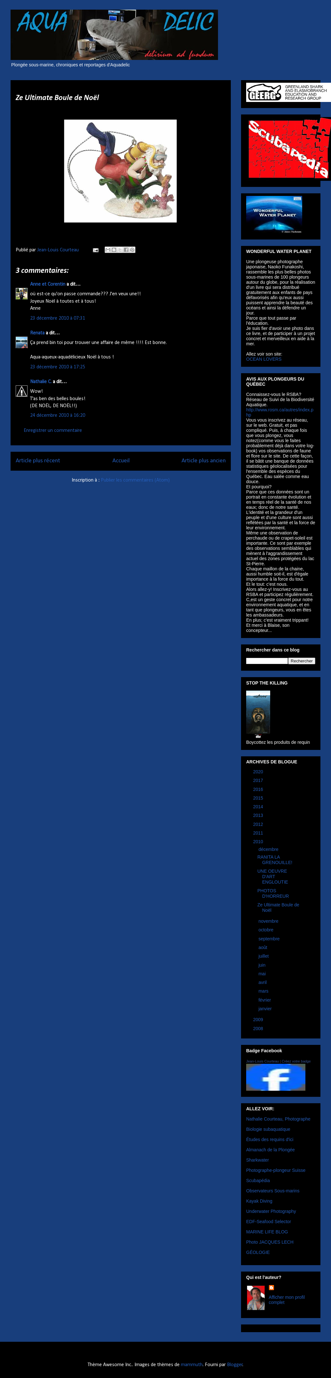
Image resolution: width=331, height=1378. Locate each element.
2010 (258, 841)
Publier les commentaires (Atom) (135, 480)
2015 (258, 798)
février (265, 1000)
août (263, 947)
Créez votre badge (296, 1061)
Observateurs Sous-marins (273, 1190)
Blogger (235, 1364)
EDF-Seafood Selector (268, 1221)
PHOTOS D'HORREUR (273, 893)
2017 (258, 780)
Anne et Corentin (47, 284)
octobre (266, 929)
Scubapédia (258, 1180)
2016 (258, 789)
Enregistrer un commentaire (53, 430)
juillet (264, 956)
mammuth (192, 1364)
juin (262, 965)
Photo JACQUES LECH (270, 1242)
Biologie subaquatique (268, 1129)
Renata (37, 333)
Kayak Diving (259, 1201)
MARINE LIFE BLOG (267, 1231)
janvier (265, 1008)
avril (263, 982)
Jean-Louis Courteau (262, 1061)
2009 (258, 1019)
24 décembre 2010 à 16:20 (57, 415)
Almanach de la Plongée (270, 1149)
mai (262, 973)
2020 (258, 771)
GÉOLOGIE (258, 1252)
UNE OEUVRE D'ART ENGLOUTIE (272, 877)
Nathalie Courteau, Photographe (278, 1119)
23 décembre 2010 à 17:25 (57, 367)
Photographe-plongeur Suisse (275, 1170)
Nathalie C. (41, 381)
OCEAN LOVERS (263, 359)
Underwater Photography (271, 1211)
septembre (269, 938)
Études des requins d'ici (269, 1139)
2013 (258, 815)
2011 (258, 833)
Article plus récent (38, 461)
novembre (268, 921)
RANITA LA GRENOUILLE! (274, 859)
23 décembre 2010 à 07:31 (57, 318)
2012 (258, 824)
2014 (258, 806)
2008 (258, 1028)
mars (264, 991)
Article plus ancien (204, 461)
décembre (268, 849)
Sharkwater (257, 1160)
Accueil (121, 461)
